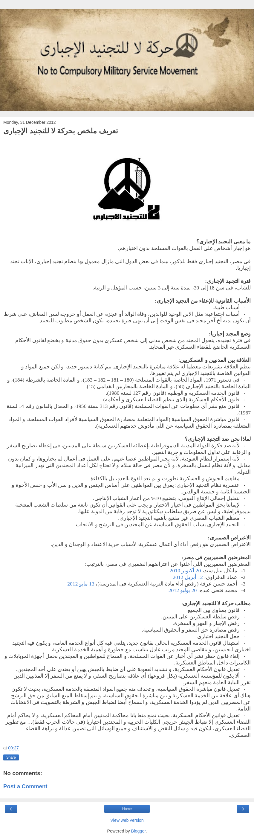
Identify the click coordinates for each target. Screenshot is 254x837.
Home (127, 809)
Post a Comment (25, 786)
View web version (127, 820)
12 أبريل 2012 (188, 577)
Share (11, 757)
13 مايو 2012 (80, 584)
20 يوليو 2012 (183, 590)
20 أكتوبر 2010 (185, 571)
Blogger (138, 831)
